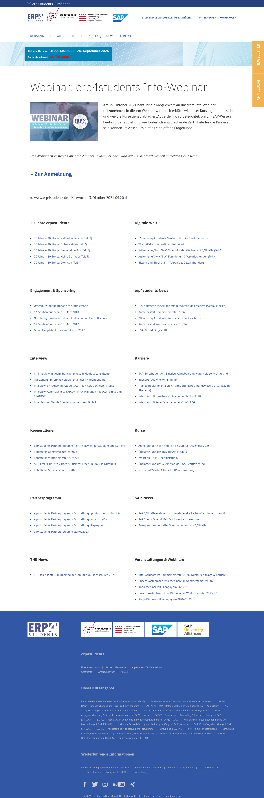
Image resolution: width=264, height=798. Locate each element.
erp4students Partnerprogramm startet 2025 (61, 531)
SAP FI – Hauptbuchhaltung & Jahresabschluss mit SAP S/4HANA (176, 710)
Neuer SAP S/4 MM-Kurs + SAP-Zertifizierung (166, 470)
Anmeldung (141, 772)
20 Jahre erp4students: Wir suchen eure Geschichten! (171, 318)
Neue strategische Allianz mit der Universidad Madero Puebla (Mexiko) (182, 306)
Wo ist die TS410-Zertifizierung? (158, 458)
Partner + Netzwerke (116, 667)
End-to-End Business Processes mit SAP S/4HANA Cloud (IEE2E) (113, 701)
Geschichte (86, 671)
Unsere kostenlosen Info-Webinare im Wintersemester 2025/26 (177, 593)
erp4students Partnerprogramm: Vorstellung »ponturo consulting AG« (77, 513)
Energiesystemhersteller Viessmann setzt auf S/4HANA (172, 525)
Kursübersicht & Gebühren (148, 767)
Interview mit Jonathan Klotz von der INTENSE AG (169, 396)
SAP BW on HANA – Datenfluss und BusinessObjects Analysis (181, 701)
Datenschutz (163, 796)
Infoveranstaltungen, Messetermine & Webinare (105, 767)
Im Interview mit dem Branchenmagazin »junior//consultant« (72, 373)
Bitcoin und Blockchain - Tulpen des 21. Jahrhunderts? (172, 262)
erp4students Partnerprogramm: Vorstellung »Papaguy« (68, 525)
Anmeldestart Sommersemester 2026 (161, 312)
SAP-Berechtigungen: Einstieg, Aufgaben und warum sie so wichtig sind (183, 373)
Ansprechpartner (106, 671)
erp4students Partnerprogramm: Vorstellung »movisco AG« (70, 519)
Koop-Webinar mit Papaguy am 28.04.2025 (165, 599)
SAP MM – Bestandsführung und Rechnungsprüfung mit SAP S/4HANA (153, 724)
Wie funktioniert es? (73, 36)
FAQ (98, 36)
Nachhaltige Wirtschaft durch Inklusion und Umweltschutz (70, 318)
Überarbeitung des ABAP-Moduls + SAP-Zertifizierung (171, 464)
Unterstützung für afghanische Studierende (61, 306)
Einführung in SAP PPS (171, 728)
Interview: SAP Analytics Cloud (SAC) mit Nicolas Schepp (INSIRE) (74, 385)
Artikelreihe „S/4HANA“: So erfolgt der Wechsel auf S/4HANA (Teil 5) (180, 250)
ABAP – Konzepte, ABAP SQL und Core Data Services (186, 733)
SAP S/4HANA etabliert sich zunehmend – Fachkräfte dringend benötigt (183, 513)
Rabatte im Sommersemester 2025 (55, 470)
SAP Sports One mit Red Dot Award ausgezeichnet (169, 519)
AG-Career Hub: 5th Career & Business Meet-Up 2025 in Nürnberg (75, 464)
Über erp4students (90, 667)
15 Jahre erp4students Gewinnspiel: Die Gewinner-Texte (173, 238)
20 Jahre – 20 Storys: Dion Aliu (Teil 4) (57, 262)
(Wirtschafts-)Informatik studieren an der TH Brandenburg (70, 379)
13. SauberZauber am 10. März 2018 (56, 312)
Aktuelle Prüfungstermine (180, 767)
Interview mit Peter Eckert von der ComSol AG (166, 402)
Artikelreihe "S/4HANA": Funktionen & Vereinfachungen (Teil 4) (177, 256)
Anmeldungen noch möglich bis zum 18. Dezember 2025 (174, 445)
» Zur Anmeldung (51, 174)
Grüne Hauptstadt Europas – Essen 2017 (59, 330)
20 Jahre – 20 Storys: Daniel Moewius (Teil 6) (62, 250)
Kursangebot (40, 36)
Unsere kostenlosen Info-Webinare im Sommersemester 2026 (176, 581)
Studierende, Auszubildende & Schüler (166, 17)
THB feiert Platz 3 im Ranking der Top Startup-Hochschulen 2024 (75, 575)
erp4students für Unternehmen (147, 667)
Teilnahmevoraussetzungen (101, 772)
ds (126, 197)
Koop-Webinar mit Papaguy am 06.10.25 (163, 587)
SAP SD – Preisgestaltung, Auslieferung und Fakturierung (125, 728)
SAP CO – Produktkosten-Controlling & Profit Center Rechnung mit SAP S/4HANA (137, 719)
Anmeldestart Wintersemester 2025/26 (162, 324)
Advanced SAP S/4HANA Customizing (135, 733)
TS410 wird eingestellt (152, 330)
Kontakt (126, 36)
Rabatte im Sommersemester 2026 (55, 451)
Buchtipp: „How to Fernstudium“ (158, 379)
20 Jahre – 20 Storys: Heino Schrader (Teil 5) (61, 256)
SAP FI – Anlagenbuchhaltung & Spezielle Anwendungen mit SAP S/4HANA (152, 713)
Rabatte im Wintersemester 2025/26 (56, 458)
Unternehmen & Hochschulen (217, 17)
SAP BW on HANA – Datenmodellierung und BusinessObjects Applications (182, 706)
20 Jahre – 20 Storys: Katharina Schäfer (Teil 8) (63, 238)
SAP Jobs (125, 772)
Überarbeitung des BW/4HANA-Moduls (162, 451)
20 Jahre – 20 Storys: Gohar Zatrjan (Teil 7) (60, 244)
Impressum (149, 796)
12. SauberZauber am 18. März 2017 (56, 324)
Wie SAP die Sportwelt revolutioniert (161, 244)
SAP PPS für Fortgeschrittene (202, 728)
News (110, 36)
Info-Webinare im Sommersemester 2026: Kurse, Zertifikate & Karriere (182, 575)
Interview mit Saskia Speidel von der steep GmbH (65, 402)
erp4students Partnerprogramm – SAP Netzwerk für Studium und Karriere (79, 445)
